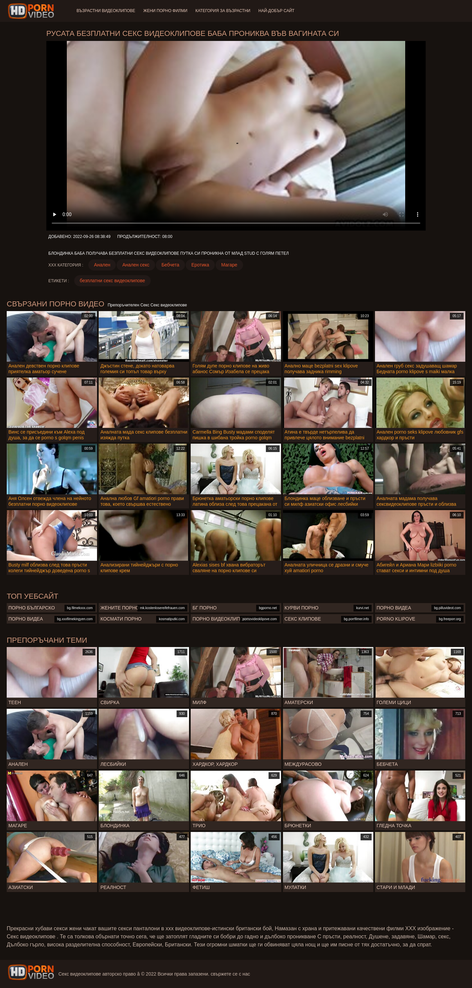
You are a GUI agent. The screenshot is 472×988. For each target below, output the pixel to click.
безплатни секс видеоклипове (112, 280)
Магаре (229, 264)
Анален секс (135, 264)
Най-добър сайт (276, 10)
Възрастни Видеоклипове (106, 10)
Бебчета (170, 264)
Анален (102, 264)
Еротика (200, 264)
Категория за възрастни (222, 10)
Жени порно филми (165, 10)
